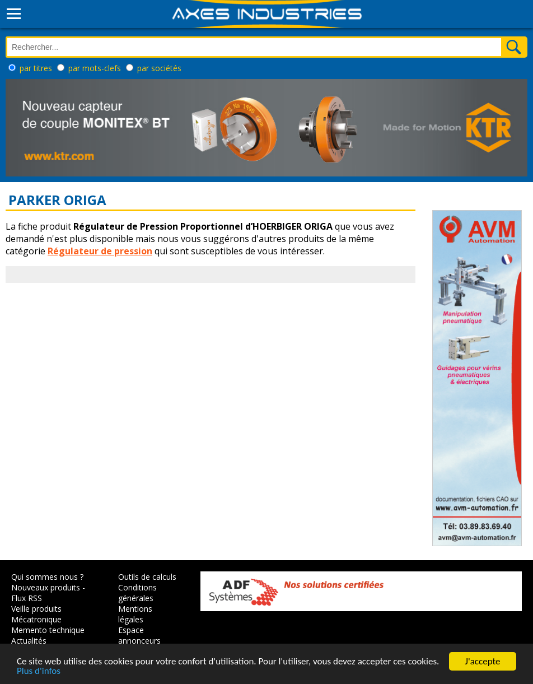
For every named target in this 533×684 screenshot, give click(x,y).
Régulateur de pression (100, 251)
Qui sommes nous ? (47, 576)
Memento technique (48, 630)
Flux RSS (26, 598)
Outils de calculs (147, 576)
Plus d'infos (38, 672)
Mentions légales (135, 614)
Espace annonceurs (139, 635)
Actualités (28, 640)
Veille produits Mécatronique (36, 614)
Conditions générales (137, 592)
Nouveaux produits (45, 587)
